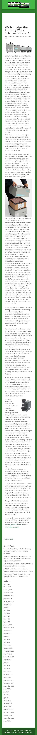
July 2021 (6, 692)
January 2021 (8, 706)
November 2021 (9, 683)
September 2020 (9, 718)
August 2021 (7, 689)
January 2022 (8, 677)
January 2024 (8, 625)
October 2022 (8, 654)
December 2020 (9, 709)
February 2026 (8, 590)
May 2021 (7, 695)
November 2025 (9, 596)
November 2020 (9, 712)
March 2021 (7, 701)
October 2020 (8, 715)
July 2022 (6, 663)
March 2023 (7, 645)
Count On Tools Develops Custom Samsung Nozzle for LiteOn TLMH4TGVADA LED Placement (17, 551)
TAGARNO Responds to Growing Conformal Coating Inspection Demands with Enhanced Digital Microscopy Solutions (17, 558)
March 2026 (7, 587)
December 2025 (9, 593)
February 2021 (8, 703)
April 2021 (7, 698)
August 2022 (7, 660)
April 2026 (7, 584)
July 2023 (6, 636)
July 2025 (6, 607)
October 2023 (8, 630)
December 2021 (9, 680)
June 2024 (7, 619)
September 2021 (9, 686)
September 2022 (9, 657)
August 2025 (7, 604)
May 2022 (7, 668)
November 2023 (9, 628)
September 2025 (9, 601)
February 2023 (8, 648)
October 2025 (8, 599)
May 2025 (7, 613)
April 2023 (7, 642)
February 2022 (8, 674)
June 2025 (7, 610)
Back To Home (8, 539)
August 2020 (7, 721)
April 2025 (7, 616)
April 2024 (7, 622)
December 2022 (9, 651)
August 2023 (7, 633)
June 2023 (7, 639)
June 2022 (7, 665)
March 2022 (7, 671)
